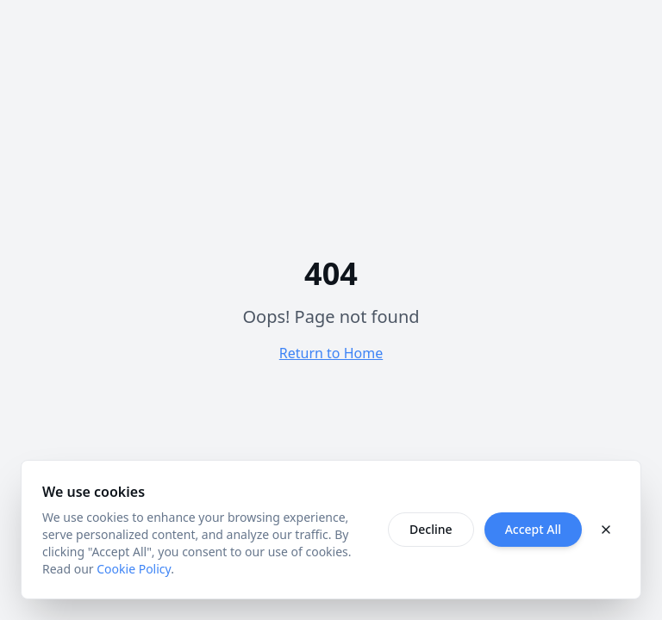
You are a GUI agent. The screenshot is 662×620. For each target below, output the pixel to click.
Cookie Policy (134, 569)
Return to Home (331, 353)
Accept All (533, 529)
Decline (431, 529)
